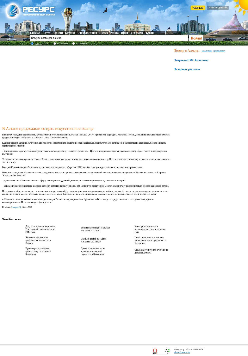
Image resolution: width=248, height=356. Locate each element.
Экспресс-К (16, 207)
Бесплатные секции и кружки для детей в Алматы (95, 229)
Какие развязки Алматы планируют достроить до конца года (150, 229)
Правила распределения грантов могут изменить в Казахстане (38, 251)
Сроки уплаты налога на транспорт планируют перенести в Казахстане (93, 251)
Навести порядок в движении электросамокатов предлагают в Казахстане (150, 240)
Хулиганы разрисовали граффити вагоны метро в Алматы (38, 240)
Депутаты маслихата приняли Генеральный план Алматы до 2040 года (40, 229)
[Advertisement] (36, 85)
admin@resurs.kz (182, 352)
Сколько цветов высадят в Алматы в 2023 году (94, 240)
